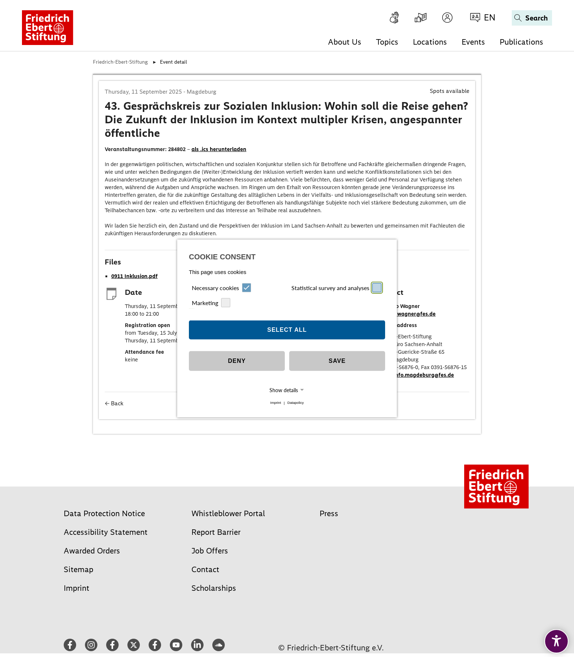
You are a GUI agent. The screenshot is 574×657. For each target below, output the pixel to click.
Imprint (275, 403)
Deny (237, 361)
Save (337, 361)
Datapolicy (295, 403)
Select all (287, 330)
